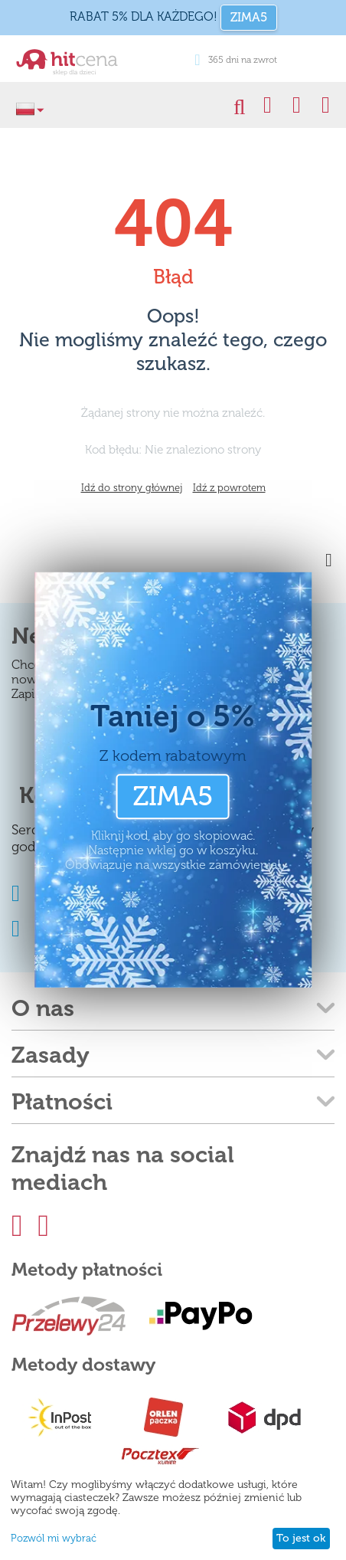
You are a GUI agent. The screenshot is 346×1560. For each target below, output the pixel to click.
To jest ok (300, 1538)
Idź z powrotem (229, 487)
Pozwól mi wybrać (53, 1538)
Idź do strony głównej (131, 487)
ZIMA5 (248, 17)
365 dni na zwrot (235, 59)
